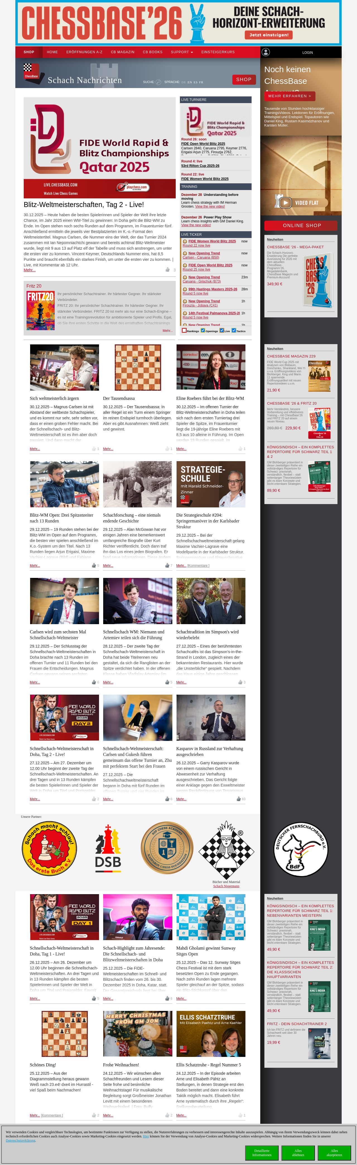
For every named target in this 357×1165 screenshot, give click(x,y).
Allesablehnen (298, 1153)
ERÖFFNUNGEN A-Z (84, 52)
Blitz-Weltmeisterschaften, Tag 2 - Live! (84, 204)
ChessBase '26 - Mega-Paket (295, 247)
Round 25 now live (207, 267)
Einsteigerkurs (218, 52)
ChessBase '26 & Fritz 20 (292, 403)
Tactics (241, 331)
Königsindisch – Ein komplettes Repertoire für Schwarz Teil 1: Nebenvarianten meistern (300, 911)
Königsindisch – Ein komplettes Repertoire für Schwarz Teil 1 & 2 (300, 452)
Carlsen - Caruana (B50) (201, 255)
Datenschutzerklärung (20, 1140)
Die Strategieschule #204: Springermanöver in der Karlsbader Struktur (207, 521)
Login (307, 53)
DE (184, 82)
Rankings (193, 331)
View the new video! (210, 206)
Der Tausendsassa (119, 398)
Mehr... (30, 270)
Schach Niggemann (226, 886)
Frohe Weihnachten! (121, 1064)
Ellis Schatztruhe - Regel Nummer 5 (208, 1064)
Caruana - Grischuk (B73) (202, 279)
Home (52, 52)
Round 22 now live (209, 243)
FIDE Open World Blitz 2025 (203, 144)
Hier (146, 1136)
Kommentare (198, 566)
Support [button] (182, 52)
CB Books (153, 52)
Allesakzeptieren (334, 1153)
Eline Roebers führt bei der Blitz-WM (210, 398)
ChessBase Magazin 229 (291, 356)
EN (189, 82)
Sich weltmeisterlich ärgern (54, 398)
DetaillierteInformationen (262, 1153)
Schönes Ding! (43, 1064)
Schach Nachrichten (85, 80)
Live (227, 331)
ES (196, 82)
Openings (212, 331)
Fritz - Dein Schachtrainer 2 (297, 1024)
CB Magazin (123, 52)
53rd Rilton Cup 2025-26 (200, 166)
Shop (29, 52)
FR (201, 82)
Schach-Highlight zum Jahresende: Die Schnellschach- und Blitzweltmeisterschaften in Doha (134, 954)
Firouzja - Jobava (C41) (201, 303)
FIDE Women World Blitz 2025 (205, 179)
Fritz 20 (33, 286)
